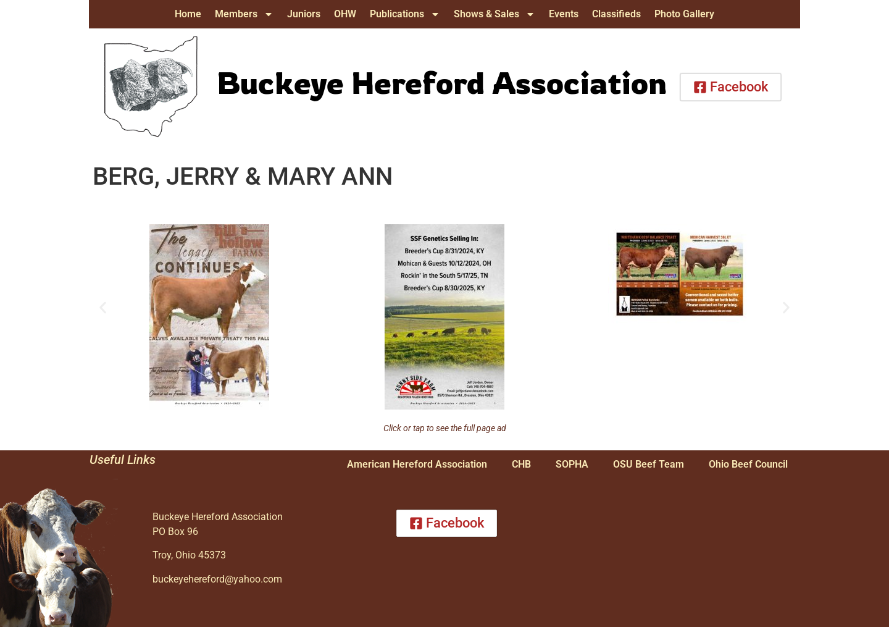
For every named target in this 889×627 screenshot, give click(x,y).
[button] (103, 308)
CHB (521, 464)
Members (244, 14)
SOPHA (572, 464)
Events (563, 14)
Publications (405, 14)
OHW (345, 14)
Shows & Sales (494, 14)
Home (188, 14)
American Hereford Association (417, 464)
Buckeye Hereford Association (442, 82)
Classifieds (616, 14)
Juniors (303, 14)
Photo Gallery (684, 14)
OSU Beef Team (648, 464)
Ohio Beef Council (748, 464)
